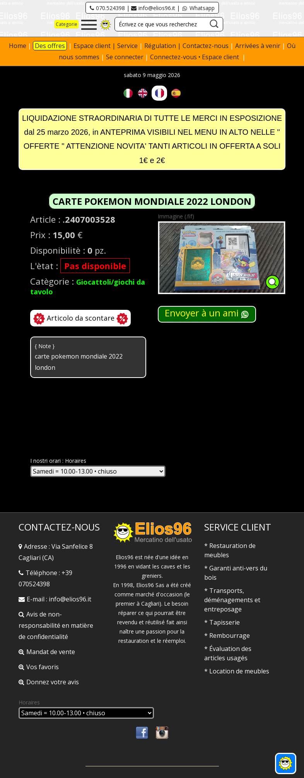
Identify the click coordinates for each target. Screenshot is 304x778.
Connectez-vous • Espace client (195, 57)
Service (127, 45)
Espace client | (95, 45)
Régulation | (163, 45)
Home (17, 45)
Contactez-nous (206, 45)
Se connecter (124, 57)
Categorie (66, 24)
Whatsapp (198, 8)
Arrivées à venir (257, 45)
